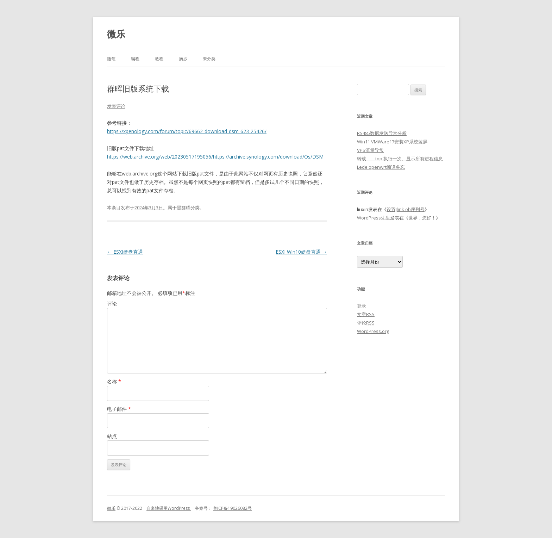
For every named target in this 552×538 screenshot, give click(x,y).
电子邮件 (119, 409)
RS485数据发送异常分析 (382, 133)
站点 (112, 436)
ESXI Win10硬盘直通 (301, 251)
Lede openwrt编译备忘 (381, 167)
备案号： (201, 508)
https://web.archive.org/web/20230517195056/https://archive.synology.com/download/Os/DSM (215, 156)
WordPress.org (373, 331)
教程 (159, 59)
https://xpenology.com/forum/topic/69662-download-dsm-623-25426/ (186, 131)
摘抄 (183, 59)
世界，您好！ (422, 218)
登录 (361, 306)
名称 (114, 381)
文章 (366, 314)
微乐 (116, 33)
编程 (135, 59)
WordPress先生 (373, 218)
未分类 (209, 59)
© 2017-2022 (131, 508)
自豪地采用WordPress (168, 508)
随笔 (111, 59)
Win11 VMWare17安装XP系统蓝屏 (392, 141)
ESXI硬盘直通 (125, 251)
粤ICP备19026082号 (232, 508)
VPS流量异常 (370, 150)
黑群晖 (183, 207)
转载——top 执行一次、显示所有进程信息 (400, 158)
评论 (112, 303)
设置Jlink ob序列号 (406, 209)
